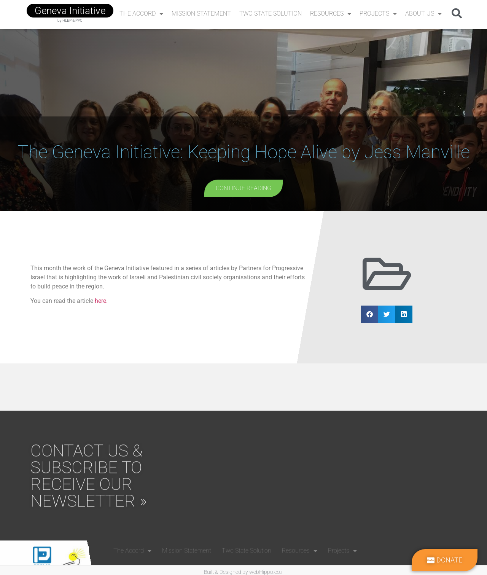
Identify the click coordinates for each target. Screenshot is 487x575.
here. (101, 300)
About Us (423, 14)
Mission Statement (201, 13)
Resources (330, 14)
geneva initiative (70, 10)
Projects (378, 14)
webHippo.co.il (266, 572)
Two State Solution (270, 13)
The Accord (141, 14)
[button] (456, 13)
